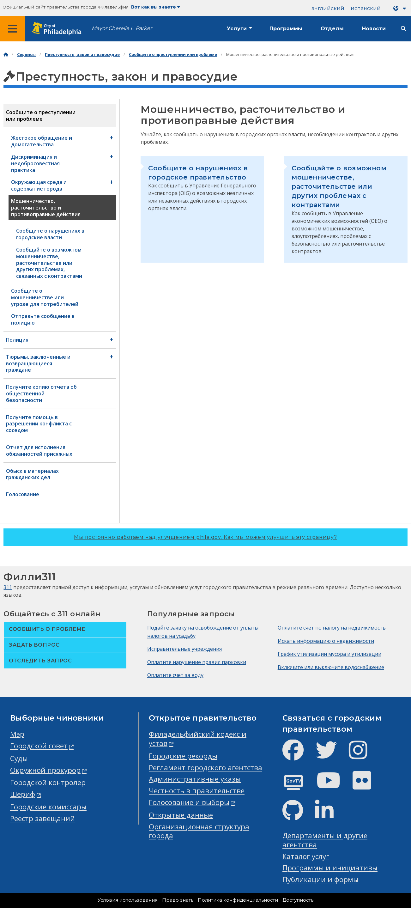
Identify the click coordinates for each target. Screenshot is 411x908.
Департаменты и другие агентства (324, 840)
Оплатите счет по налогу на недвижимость (332, 627)
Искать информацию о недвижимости (326, 640)
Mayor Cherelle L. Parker (122, 28)
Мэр (17, 734)
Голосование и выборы (189, 802)
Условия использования (128, 900)
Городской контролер (48, 782)
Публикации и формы (320, 879)
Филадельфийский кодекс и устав (197, 738)
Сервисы (26, 54)
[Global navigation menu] (12, 28)
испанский (366, 8)
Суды (19, 758)
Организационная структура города (199, 831)
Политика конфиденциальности (238, 900)
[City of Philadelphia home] (58, 29)
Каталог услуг (305, 856)
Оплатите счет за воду (175, 675)
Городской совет (39, 746)
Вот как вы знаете (155, 6)
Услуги (237, 29)
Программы (285, 29)
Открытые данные (181, 815)
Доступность (297, 900)
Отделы (332, 29)
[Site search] (403, 28)
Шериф (22, 794)
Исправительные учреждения (184, 648)
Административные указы (195, 779)
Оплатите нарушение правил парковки (196, 662)
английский (327, 8)
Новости (374, 29)
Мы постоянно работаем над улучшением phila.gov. (205, 537)
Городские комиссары (48, 807)
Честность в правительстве (197, 790)
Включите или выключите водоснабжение (331, 667)
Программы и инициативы (330, 868)
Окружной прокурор (45, 770)
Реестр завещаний (42, 818)
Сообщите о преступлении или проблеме (173, 54)
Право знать (177, 900)
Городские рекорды (183, 756)
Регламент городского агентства (205, 767)
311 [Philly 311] (7, 587)
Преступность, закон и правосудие (82, 54)
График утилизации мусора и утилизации (329, 653)
